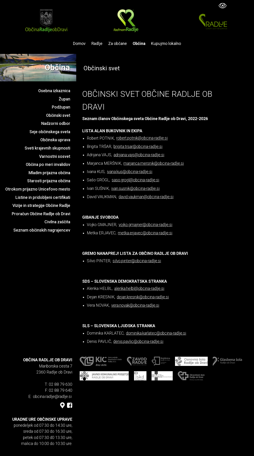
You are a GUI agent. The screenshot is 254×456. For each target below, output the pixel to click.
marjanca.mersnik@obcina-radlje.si (153, 163)
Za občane (117, 43)
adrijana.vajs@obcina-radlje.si (139, 155)
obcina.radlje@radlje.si (52, 396)
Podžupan (61, 107)
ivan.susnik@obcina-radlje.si (135, 188)
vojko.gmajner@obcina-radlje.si (145, 224)
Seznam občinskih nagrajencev (41, 230)
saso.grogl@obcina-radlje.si (135, 180)
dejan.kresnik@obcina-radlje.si (143, 297)
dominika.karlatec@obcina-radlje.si (156, 333)
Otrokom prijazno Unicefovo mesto (37, 189)
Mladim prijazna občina (49, 173)
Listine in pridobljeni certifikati (42, 197)
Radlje (96, 43)
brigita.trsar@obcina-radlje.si (138, 146)
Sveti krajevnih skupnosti (47, 148)
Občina (139, 43)
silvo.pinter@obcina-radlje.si (137, 261)
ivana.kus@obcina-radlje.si (129, 171)
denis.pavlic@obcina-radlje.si (138, 341)
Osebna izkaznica (54, 90)
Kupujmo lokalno (166, 43)
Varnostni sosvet (54, 156)
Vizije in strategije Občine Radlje (41, 205)
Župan (64, 99)
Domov (79, 43)
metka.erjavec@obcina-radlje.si (145, 233)
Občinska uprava (55, 140)
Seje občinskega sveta (49, 131)
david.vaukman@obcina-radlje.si (146, 196)
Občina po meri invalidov (48, 164)
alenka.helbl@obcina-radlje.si (139, 288)
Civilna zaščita (57, 222)
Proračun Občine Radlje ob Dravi (41, 214)
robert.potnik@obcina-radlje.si (142, 138)
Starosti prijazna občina (48, 181)
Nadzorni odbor (55, 123)
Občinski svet (58, 115)
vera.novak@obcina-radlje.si (135, 305)
